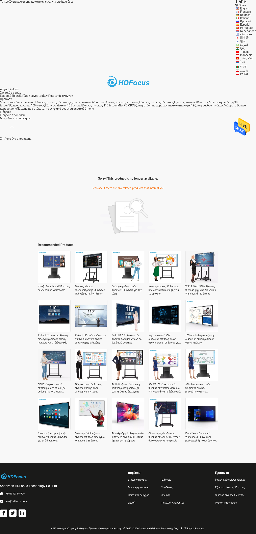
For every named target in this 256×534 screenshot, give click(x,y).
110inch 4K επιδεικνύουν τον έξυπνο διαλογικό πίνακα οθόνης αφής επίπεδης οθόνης (91, 339)
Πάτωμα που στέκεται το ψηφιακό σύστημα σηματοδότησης (55, 108)
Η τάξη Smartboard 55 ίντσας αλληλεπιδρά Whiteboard (54, 288)
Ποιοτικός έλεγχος (60, 95)
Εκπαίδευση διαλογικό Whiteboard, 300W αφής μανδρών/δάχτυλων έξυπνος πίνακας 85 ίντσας (201, 437)
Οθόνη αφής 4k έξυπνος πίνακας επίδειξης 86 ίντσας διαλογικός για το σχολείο (164, 437)
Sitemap (165, 495)
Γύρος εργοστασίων (35, 95)
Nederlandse (248, 31)
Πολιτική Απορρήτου (172, 502)
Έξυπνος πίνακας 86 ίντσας (191, 102)
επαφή (131, 502)
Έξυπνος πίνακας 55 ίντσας (52, 102)
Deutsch (245, 15)
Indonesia (246, 55)
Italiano (244, 18)
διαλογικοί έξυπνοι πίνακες (17, 102)
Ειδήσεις (5, 115)
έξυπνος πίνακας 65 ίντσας (87, 102)
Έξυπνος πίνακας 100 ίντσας (26, 105)
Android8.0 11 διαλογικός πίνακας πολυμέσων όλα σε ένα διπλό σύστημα (127, 339)
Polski (244, 74)
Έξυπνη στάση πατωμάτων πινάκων (156, 105)
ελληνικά (246, 34)
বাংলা (243, 66)
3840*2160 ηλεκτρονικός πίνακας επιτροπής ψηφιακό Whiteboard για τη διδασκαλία (165, 388)
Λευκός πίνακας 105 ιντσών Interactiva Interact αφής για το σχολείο (164, 290)
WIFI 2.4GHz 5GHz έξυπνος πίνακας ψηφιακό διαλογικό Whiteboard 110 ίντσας (200, 290)
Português (246, 27)
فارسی (244, 70)
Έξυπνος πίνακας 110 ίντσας (99, 105)
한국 (243, 41)
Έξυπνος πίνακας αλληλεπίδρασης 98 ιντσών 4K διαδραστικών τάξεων (90, 290)
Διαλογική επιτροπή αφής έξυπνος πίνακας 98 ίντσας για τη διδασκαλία (53, 437)
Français (245, 11)
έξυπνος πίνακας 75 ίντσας (122, 102)
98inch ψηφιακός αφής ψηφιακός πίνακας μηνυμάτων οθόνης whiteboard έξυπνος (198, 388)
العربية (244, 44)
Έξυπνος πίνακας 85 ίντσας (156, 102)
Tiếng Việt (246, 58)
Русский (245, 21)
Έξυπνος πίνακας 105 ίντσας (63, 105)
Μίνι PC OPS (126, 105)
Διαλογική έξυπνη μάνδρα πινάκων (201, 105)
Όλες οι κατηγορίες (226, 502)
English (244, 8)
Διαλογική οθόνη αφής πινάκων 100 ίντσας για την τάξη (127, 290)
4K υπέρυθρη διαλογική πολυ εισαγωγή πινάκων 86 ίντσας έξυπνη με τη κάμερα (128, 437)
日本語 (244, 37)
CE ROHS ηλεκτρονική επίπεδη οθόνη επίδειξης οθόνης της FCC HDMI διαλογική (52, 388)
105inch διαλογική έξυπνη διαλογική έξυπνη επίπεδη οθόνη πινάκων (199, 339)
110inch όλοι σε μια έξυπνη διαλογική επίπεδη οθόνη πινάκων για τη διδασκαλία (53, 339)
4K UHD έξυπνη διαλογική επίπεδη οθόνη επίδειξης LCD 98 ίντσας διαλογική (126, 388)
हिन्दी (242, 48)
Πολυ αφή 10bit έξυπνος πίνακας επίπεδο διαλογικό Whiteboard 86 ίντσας (90, 437)
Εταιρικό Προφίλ (11, 95)
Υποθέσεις (19, 115)
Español (245, 24)
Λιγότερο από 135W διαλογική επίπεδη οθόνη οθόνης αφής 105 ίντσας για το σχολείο (164, 339)
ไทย (242, 62)
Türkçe (244, 51)
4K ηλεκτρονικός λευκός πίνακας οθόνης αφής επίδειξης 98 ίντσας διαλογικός (88, 388)
